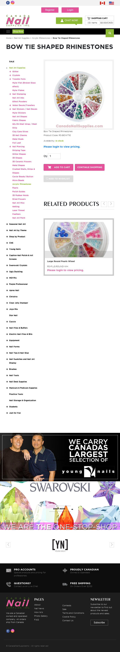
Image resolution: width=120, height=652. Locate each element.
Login (70, 9)
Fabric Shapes (19, 120)
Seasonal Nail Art (17, 224)
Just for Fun (15, 413)
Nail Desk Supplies (18, 382)
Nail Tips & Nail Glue (19, 353)
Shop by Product (17, 237)
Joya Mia (13, 309)
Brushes (13, 369)
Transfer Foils (18, 79)
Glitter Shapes (19, 154)
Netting (15, 207)
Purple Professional (18, 284)
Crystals (16, 75)
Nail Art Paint (18, 218)
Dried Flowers (19, 199)
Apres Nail (14, 290)
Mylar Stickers (19, 113)
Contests (66, 605)
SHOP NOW (59, 460)
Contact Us (67, 620)
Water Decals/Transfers (23, 105)
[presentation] (104, 204)
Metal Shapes (18, 165)
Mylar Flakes (18, 90)
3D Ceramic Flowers (21, 162)
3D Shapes (17, 158)
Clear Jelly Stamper (18, 303)
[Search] (110, 33)
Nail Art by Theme (17, 230)
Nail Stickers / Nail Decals (24, 109)
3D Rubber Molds (20, 195)
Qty (45, 156)
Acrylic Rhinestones (41, 38)
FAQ (36, 620)
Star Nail (13, 315)
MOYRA (13, 278)
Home (9, 38)
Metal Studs (17, 139)
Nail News (39, 608)
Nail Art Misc (18, 203)
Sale (64, 609)
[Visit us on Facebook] (8, 630)
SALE (11, 61)
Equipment (14, 340)
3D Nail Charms (19, 135)
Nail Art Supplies (22, 38)
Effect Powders (19, 102)
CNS (11, 243)
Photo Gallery (41, 616)
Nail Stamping (19, 94)
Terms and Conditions (73, 613)
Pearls (15, 188)
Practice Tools (16, 394)
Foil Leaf (16, 143)
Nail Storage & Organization (22, 400)
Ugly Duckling (15, 272)
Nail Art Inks (18, 98)
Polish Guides (18, 192)
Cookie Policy (69, 617)
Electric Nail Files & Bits (20, 334)
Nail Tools (14, 375)
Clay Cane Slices (20, 132)
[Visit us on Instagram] (13, 630)
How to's (38, 612)
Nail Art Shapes (19, 117)
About (37, 605)
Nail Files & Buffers (18, 328)
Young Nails (15, 249)
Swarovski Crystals (18, 265)
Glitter (15, 71)
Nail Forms (14, 347)
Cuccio (12, 322)
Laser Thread (18, 210)
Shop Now (18, 31)
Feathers (16, 214)
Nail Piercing (18, 147)
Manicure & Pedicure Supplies (23, 388)
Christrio (13, 297)
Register (50, 9)
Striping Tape (18, 150)
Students (13, 407)
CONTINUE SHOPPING (89, 167)
